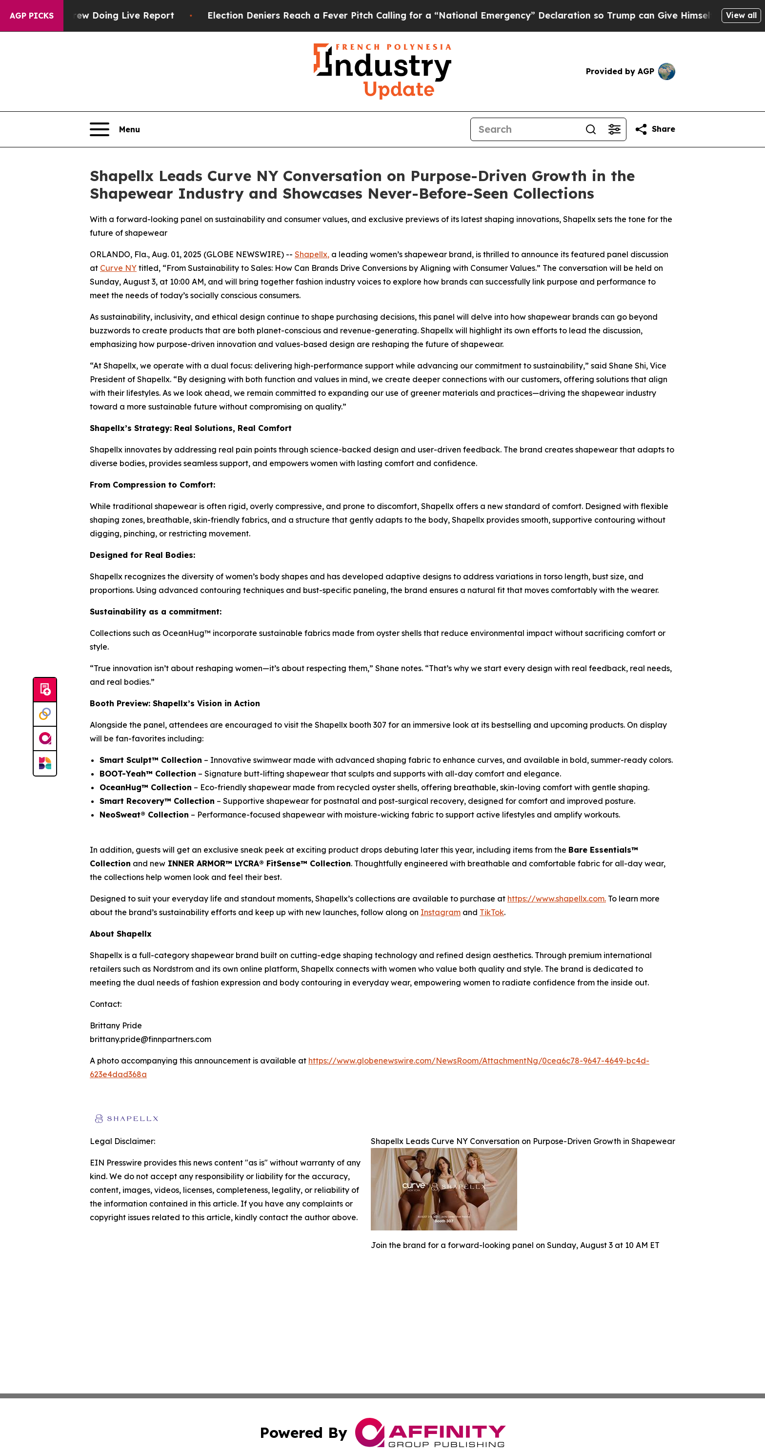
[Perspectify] (45, 714)
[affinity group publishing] (45, 739)
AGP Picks (32, 15)
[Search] (525, 129)
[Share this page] (654, 129)
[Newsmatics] (45, 763)
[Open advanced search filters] (614, 129)
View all (741, 15)
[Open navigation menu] (115, 129)
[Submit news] (45, 690)
